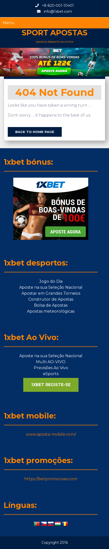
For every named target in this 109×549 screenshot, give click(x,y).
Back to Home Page (34, 132)
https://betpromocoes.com (50, 479)
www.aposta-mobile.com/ (51, 434)
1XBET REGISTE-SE (50, 384)
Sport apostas (55, 32)
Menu (8, 22)
